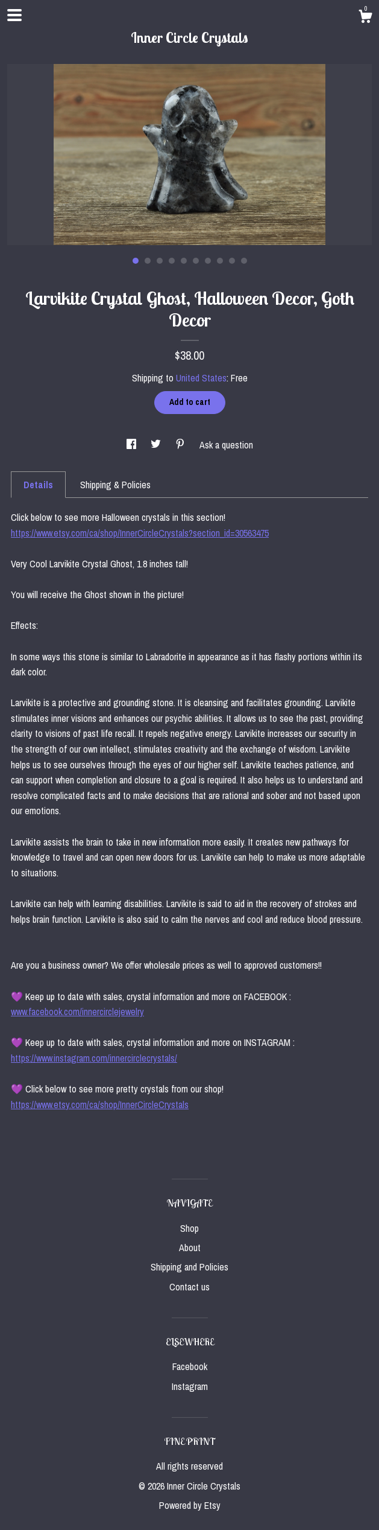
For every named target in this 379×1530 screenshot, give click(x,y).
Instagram (190, 1386)
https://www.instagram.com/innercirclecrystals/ (94, 1058)
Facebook (189, 1366)
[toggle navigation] (14, 15)
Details (38, 484)
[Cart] (365, 18)
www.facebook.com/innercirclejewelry (77, 1011)
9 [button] (232, 261)
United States (201, 377)
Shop (189, 1228)
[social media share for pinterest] (181, 444)
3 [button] (160, 261)
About (190, 1247)
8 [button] (220, 261)
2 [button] (148, 261)
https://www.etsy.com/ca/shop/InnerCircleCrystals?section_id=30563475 (140, 533)
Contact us (189, 1286)
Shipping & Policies (115, 484)
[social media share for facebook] (133, 444)
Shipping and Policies (189, 1266)
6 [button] (196, 261)
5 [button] (184, 261)
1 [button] (136, 261)
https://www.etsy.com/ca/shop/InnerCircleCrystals (100, 1104)
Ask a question (226, 444)
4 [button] (172, 261)
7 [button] (208, 261)
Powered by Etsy (190, 1505)
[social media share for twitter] (157, 444)
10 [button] (244, 261)
